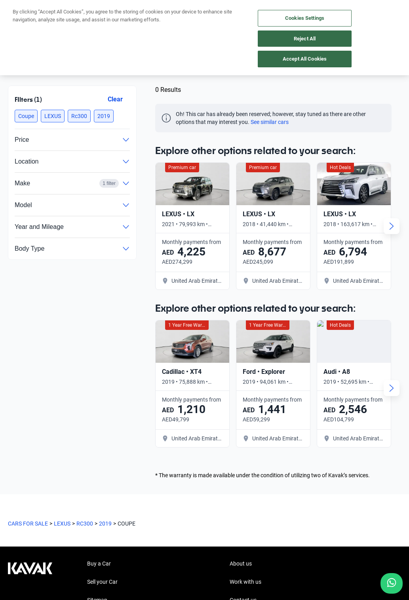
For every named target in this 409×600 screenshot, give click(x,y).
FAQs (93, 484)
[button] (26, 116)
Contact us (243, 448)
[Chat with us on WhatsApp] (391, 583)
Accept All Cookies (305, 59)
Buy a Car (99, 411)
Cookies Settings (304, 18)
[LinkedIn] (52, 517)
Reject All (305, 39)
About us (241, 411)
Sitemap (97, 448)
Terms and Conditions (194, 563)
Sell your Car (102, 430)
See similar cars (270, 122)
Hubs (93, 466)
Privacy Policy (143, 563)
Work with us (245, 430)
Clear (115, 99)
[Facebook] (14, 517)
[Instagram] (33, 517)
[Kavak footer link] (30, 449)
